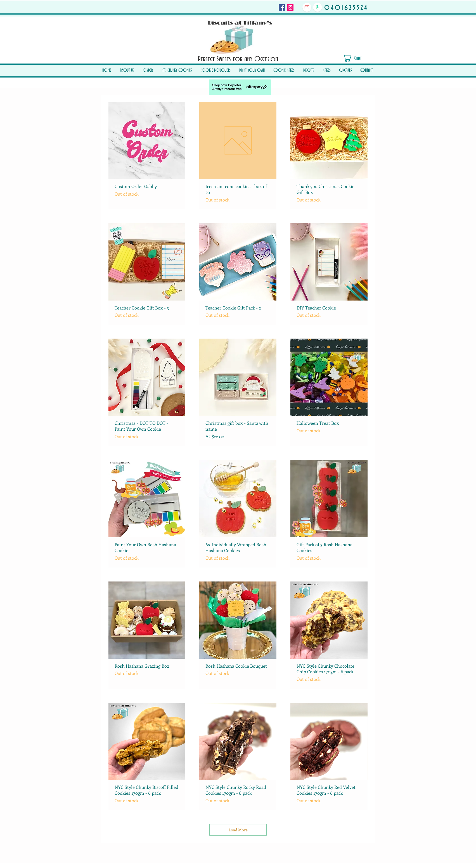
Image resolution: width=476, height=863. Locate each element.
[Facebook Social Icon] (282, 7)
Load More (238, 829)
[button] (357, 58)
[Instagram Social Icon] (290, 7)
